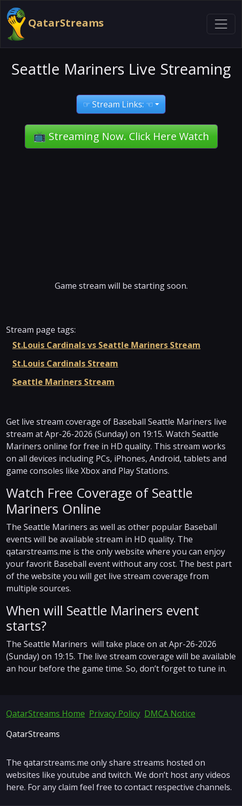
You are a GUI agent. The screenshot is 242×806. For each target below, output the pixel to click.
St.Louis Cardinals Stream (65, 363)
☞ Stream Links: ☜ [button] (118, 104)
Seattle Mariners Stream (63, 381)
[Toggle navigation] (221, 24)
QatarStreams (55, 24)
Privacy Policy (114, 713)
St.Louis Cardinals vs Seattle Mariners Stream (106, 345)
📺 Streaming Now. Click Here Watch (121, 136)
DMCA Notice (169, 713)
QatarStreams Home (45, 713)
